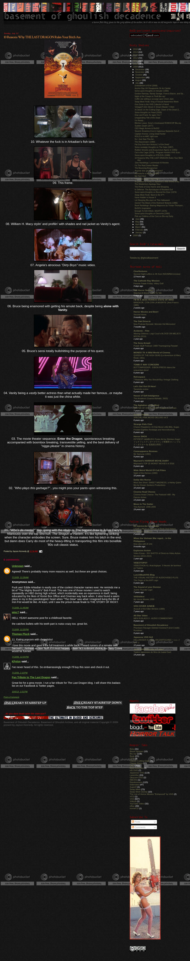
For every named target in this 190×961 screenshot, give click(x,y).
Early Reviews (136, 768)
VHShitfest (139, 596)
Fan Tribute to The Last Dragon (31, 677)
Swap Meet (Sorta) (139, 791)
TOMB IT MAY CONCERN (146, 364)
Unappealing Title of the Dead (147, 118)
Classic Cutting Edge (140, 761)
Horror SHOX (140, 436)
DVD (132, 765)
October (139, 75)
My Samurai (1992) (142, 454)
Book (132, 756)
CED (132, 758)
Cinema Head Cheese (144, 492)
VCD (132, 796)
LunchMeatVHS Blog (144, 575)
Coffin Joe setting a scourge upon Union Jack (154, 99)
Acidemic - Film (141, 331)
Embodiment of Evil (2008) (146, 85)
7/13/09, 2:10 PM (20, 673)
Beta (132, 749)
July (137, 83)
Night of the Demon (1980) (145, 473)
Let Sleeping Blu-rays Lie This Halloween (152, 200)
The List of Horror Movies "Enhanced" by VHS (151, 794)
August (138, 80)
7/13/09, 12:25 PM (20, 629)
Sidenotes (134, 784)
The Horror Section (143, 290)
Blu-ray (133, 753)
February (139, 230)
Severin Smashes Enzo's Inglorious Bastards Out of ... (158, 131)
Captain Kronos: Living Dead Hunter (150, 134)
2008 (135, 235)
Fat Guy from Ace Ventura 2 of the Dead (152, 144)
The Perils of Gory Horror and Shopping (152, 187)
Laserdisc (134, 775)
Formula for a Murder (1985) (147, 173)
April (137, 224)
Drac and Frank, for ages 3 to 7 (148, 115)
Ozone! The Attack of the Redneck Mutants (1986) (156, 203)
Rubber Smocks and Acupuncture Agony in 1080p (156, 150)
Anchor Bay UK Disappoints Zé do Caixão (152, 88)
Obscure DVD (136, 777)
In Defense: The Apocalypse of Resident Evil (154, 189)
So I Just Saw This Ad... (145, 139)
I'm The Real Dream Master (146, 165)
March (138, 227)
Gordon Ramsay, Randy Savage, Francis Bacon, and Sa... (160, 93)
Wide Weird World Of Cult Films (150, 470)
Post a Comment (11, 697)
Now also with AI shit (143, 544)
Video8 (133, 801)
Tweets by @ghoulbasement (144, 258)
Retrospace (139, 377)
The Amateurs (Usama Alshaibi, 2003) (151, 398)
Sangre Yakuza (141, 414)
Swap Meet (135, 789)
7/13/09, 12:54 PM (20, 657)
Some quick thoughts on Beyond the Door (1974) (155, 192)
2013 (135, 55)
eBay (132, 806)
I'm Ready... (140, 120)
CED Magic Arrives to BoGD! (147, 128)
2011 (135, 61)
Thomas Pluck (21, 634)
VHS (132, 799)
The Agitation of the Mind (146, 405)
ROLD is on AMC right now (146, 136)
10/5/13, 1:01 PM (20, 692)
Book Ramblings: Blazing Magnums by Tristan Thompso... (159, 205)
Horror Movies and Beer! (146, 312)
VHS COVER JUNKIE (144, 606)
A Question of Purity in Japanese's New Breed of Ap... (158, 181)
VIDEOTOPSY (140, 562)
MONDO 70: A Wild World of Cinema (152, 352)
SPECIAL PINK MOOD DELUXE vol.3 (151, 417)
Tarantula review (141, 389)
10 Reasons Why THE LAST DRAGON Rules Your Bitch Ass (42, 37)
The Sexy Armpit (142, 343)
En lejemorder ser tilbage (146, 526)
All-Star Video (141, 615)
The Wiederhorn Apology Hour (148, 184)
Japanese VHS (137, 772)
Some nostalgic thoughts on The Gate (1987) (154, 147)
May (137, 222)
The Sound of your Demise (147, 587)
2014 (135, 52)
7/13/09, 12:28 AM (20, 577)
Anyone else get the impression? (149, 171)
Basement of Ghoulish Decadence (151, 625)
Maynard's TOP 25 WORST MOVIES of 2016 (154, 463)
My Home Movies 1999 (144, 599)
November (140, 72)
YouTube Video (137, 803)
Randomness (136, 782)
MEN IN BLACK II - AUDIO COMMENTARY (153, 618)
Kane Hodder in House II (145, 197)
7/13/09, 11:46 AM (20, 608)
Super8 (133, 787)
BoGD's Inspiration (143, 208)
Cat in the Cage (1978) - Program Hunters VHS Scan (157, 152)
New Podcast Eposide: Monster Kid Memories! (154, 324)
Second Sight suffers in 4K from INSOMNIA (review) (157, 274)
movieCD (134, 808)
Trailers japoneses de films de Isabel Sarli (152, 652)
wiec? (15, 612)
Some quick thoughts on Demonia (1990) (152, 213)
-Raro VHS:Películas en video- (149, 649)
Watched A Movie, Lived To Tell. (148, 293)
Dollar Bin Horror (142, 479)
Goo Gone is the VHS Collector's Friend (152, 104)
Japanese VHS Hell (143, 637)
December (140, 69)
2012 (135, 58)
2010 (135, 64)
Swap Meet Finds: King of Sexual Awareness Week (156, 102)
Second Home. (140, 314)
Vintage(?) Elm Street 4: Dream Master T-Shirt (154, 107)
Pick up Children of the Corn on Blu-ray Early (154, 216)
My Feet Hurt (140, 176)
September (140, 77)
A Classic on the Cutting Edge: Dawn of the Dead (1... (158, 110)
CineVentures (140, 271)
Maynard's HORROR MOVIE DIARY (151, 460)
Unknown (18, 566)
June (137, 219)
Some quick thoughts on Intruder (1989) (152, 91)
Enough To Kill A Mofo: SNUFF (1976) (151, 211)
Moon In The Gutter (143, 504)
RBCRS (133, 780)
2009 (135, 66)
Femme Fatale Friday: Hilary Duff (149, 283)
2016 (135, 49)
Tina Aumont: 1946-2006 (145, 507)
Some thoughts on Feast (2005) (148, 112)
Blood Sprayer (136, 751)
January (139, 232)
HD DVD (134, 770)
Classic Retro (136, 763)
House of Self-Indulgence (146, 395)
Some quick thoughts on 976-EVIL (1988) (152, 155)
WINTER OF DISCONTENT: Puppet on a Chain (155, 408)
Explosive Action (142, 550)
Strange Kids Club (143, 424)
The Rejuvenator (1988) (145, 142)
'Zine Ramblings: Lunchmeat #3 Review (152, 163)
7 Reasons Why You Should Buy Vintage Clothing (156, 380)
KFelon (16, 661)
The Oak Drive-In (142, 321)
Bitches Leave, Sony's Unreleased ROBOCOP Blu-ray (158, 123)
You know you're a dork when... (148, 179)
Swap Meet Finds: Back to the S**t (149, 195)
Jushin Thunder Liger (143, 590)
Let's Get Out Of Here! (145, 386)
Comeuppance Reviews (145, 451)
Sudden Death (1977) (144, 126)
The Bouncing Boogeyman (146, 168)
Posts (136, 822)
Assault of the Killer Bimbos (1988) (149, 609)
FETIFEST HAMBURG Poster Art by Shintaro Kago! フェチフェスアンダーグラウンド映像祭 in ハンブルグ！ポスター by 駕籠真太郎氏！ (157, 442)
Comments (138, 827)
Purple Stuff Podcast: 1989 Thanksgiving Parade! (156, 346)
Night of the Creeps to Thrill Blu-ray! (150, 96)
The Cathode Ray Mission (147, 280)
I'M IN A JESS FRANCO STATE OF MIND (154, 299)
